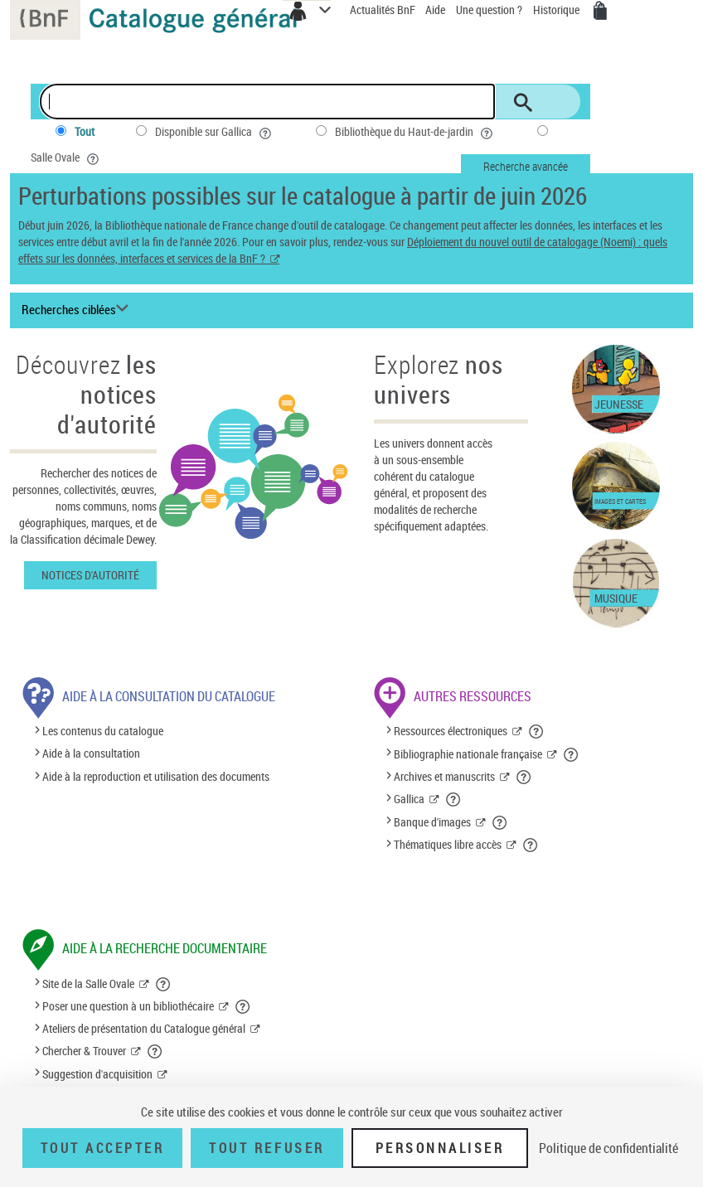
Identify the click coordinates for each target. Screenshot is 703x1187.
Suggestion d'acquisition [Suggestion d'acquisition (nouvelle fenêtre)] (97, 1074)
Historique (557, 9)
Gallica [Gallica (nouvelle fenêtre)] (409, 799)
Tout (85, 131)
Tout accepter (103, 1148)
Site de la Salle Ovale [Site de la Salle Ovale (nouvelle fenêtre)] (88, 983)
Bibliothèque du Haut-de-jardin (415, 132)
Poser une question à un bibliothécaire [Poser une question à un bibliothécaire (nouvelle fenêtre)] (128, 1006)
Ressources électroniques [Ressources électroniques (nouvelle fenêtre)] (450, 731)
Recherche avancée (525, 166)
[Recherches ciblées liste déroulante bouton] (77, 310)
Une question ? (489, 9)
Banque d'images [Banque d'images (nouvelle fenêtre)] (432, 822)
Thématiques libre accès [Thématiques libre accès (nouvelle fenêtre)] (448, 844)
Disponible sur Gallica (214, 132)
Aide (436, 9)
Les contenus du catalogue (102, 731)
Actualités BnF (384, 9)
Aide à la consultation (91, 754)
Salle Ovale (66, 157)
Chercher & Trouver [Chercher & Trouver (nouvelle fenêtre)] (84, 1051)
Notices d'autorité (90, 575)
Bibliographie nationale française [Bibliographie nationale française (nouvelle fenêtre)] (468, 754)
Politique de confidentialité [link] (608, 1148)
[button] (537, 731)
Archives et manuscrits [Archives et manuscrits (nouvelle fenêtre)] (444, 776)
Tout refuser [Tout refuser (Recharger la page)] (266, 1148)
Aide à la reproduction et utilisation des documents (155, 776)
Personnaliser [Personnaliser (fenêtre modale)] (440, 1148)
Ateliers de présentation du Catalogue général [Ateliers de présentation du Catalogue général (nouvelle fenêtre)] (143, 1028)
